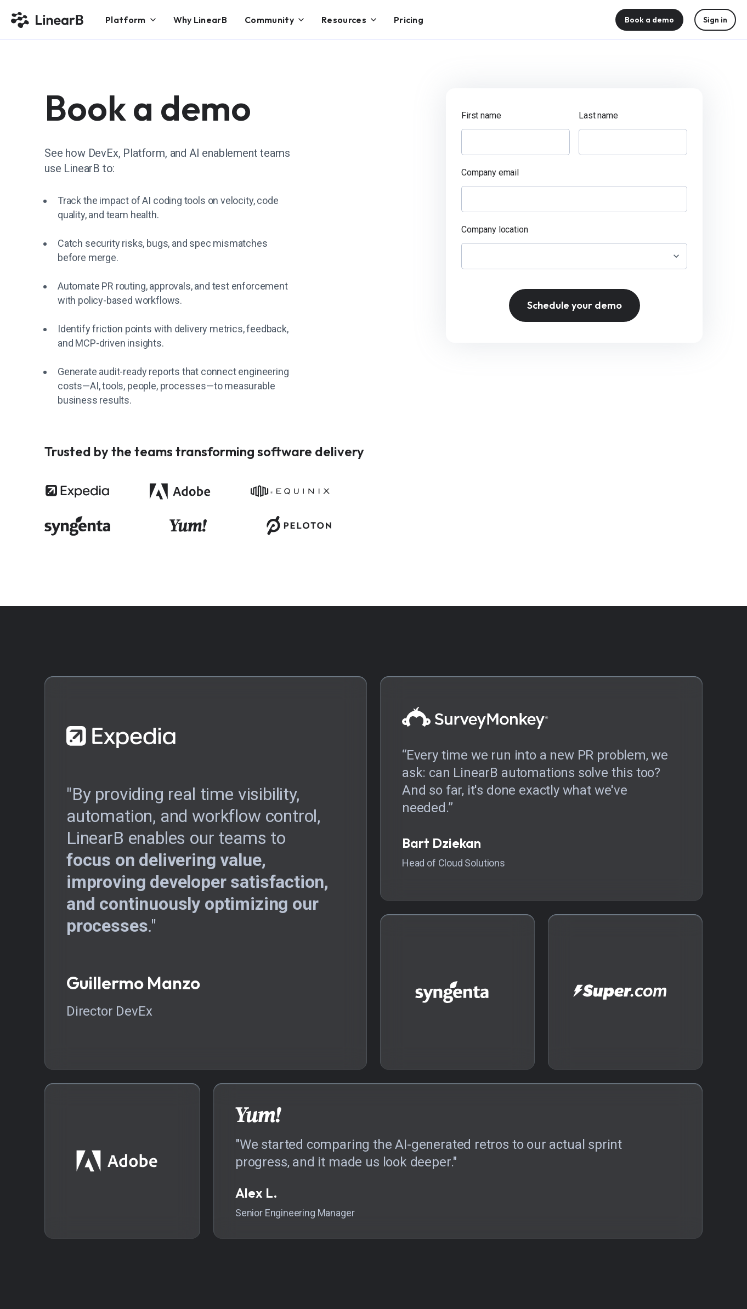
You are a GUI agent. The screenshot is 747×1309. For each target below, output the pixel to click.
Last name (598, 115)
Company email (490, 172)
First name (481, 115)
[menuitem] (130, 19)
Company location (494, 229)
